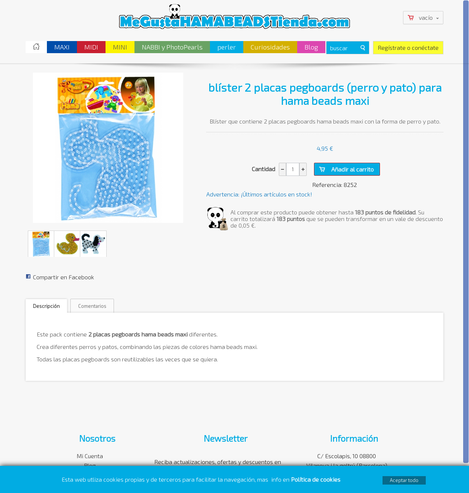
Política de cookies (316, 479)
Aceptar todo (404, 480)
